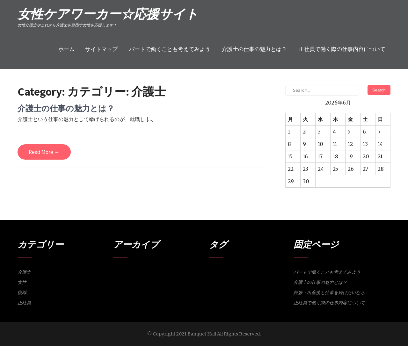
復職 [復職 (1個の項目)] (251, 271)
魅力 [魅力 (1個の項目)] (278, 271)
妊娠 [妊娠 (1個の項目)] (243, 271)
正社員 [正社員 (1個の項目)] (261, 271)
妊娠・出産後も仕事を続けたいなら (329, 292)
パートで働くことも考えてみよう (169, 49)
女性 (22, 282)
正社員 (24, 303)
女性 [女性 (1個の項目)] (235, 271)
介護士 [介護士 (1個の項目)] (226, 271)
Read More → (44, 151)
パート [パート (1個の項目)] (214, 271)
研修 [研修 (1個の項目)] (270, 271)
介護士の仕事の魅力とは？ (254, 49)
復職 (22, 292)
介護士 (24, 272)
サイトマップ (101, 49)
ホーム (66, 49)
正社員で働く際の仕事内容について (342, 49)
